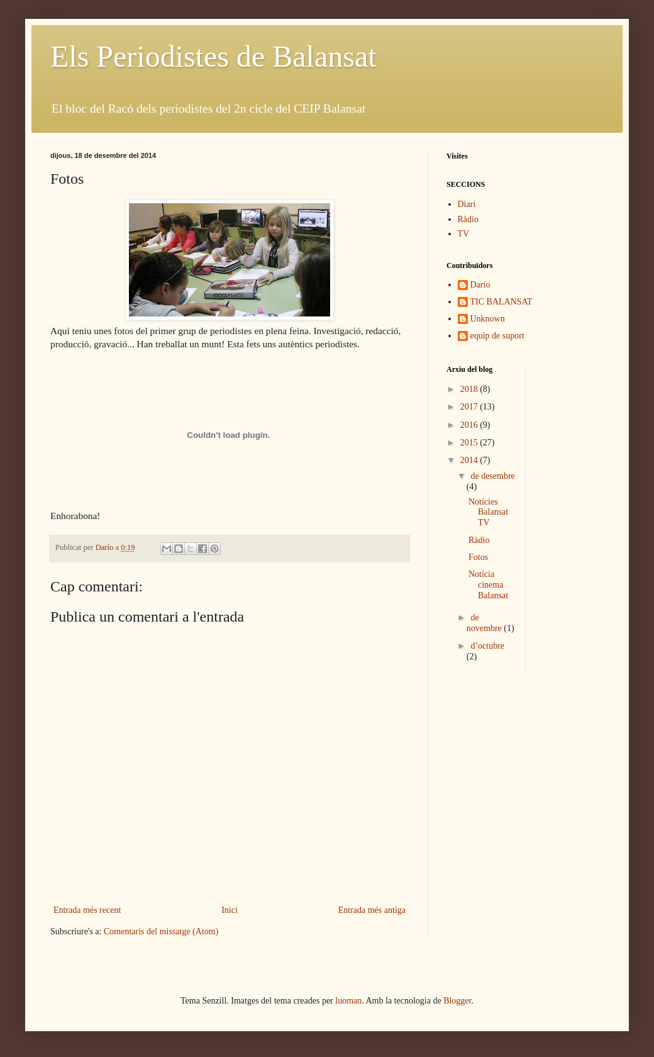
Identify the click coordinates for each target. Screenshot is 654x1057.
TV (464, 233)
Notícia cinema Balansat (488, 584)
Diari (467, 204)
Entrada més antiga (372, 910)
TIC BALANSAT (501, 301)
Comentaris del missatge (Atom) (161, 931)
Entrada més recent (87, 910)
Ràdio (468, 219)
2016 (470, 425)
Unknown (487, 318)
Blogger (457, 1000)
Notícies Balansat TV (488, 512)
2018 (470, 389)
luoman (348, 1000)
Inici (229, 910)
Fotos (478, 557)
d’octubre (487, 646)
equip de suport (497, 335)
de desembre (492, 476)
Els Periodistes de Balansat (213, 56)
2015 (470, 442)
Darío (480, 284)
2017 (470, 406)
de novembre (485, 623)
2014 (470, 460)
